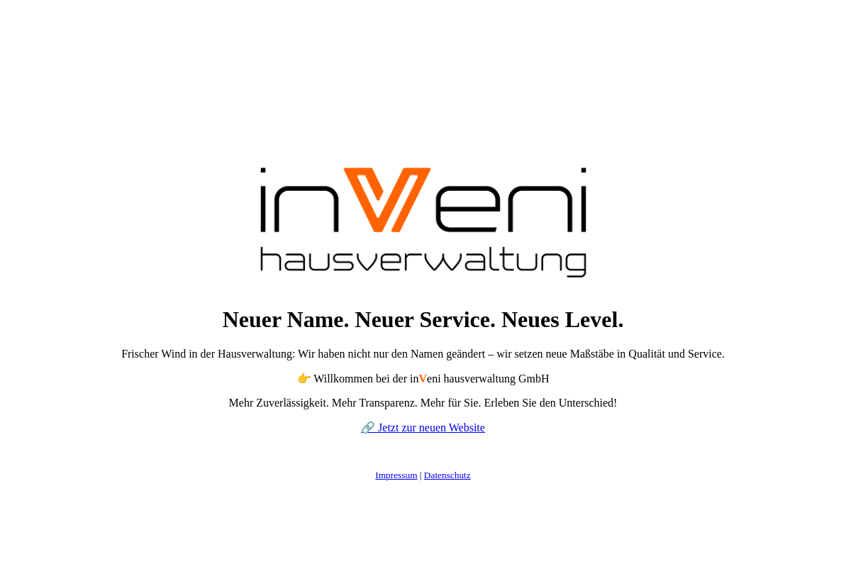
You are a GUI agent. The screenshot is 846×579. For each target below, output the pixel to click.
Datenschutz (447, 475)
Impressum (396, 475)
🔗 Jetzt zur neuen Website (423, 427)
